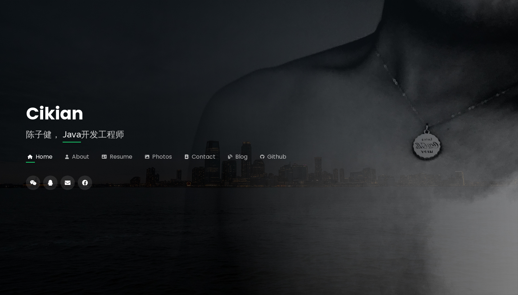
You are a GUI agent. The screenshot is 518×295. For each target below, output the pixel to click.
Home (43, 157)
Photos (160, 157)
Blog (239, 157)
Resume (119, 157)
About (79, 157)
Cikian (54, 113)
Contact (202, 157)
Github (275, 157)
